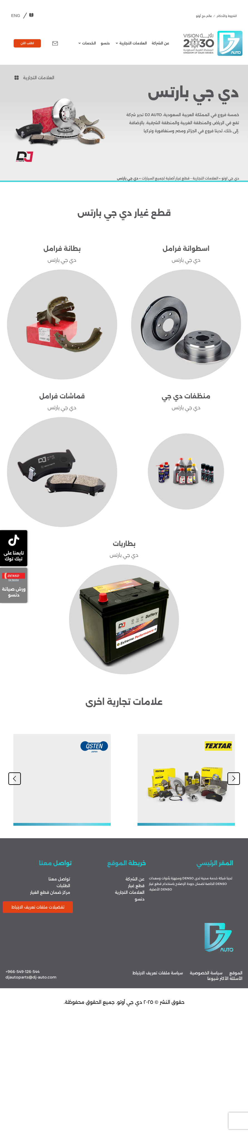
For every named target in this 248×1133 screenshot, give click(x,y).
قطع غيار (136, 885)
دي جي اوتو (230, 178)
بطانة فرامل (62, 249)
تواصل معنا (59, 879)
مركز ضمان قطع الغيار (50, 892)
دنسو (105, 43)
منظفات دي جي (186, 396)
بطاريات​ (124, 544)
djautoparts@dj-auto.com (31, 977)
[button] (14, 778)
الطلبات (63, 885)
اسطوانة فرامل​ (186, 249)
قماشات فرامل (62, 396)
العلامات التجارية (131, 43)
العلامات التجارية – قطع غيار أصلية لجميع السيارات (180, 178)
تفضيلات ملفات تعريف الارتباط (37, 907)
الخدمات (87, 43)
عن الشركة (160, 43)
